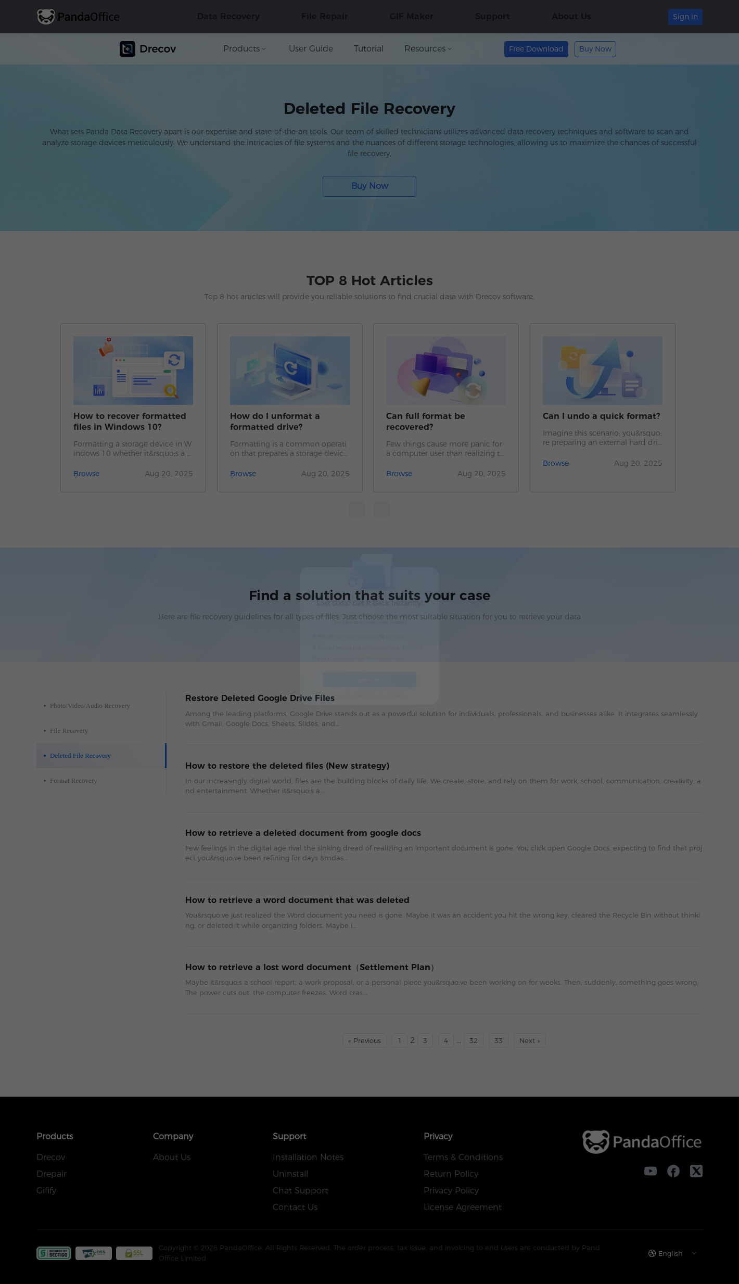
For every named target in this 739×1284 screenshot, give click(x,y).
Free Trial (369, 716)
